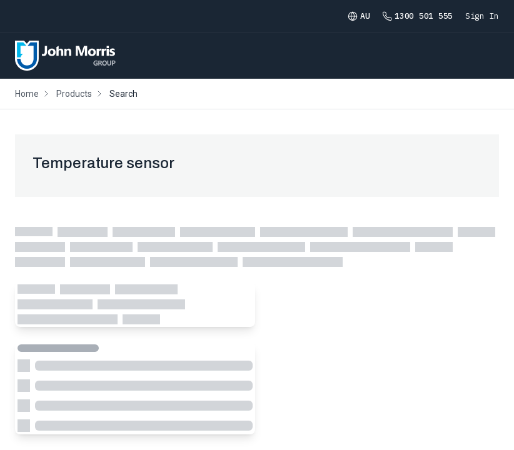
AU (359, 16)
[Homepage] (65, 56)
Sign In (482, 16)
